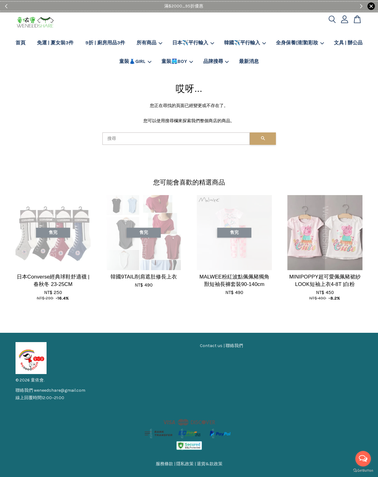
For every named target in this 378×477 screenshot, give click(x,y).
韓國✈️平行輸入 (245, 43)
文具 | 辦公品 (348, 43)
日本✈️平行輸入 (193, 43)
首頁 (20, 43)
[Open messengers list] (363, 458)
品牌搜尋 (216, 61)
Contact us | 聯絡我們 (221, 345)
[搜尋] (176, 138)
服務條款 (164, 463)
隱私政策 (185, 463)
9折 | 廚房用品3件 (105, 43)
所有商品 (149, 43)
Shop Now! (207, 6)
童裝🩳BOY (177, 61)
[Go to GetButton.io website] (363, 471)
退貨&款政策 (210, 463)
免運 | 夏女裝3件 (55, 43)
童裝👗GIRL (135, 61)
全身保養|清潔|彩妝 (300, 43)
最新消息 (249, 61)
